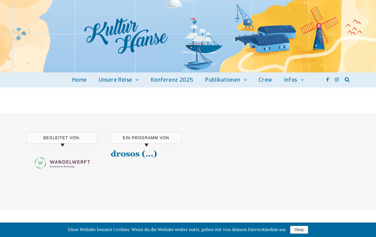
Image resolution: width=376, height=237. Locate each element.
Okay (299, 229)
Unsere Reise (115, 79)
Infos (290, 79)
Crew (265, 79)
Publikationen (222, 79)
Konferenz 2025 (172, 79)
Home (79, 79)
